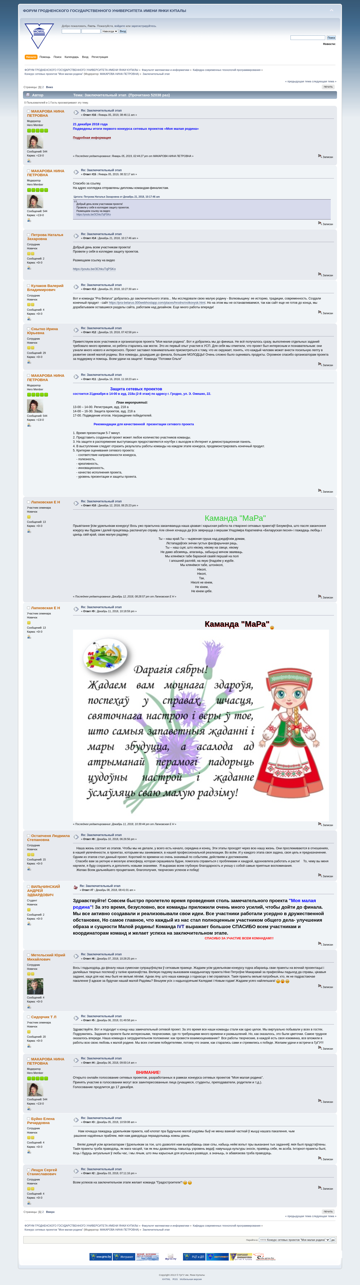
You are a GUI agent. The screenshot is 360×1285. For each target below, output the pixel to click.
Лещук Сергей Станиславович (42, 1172)
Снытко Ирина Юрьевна (42, 331)
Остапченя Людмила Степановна (48, 838)
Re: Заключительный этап (101, 110)
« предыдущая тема (298, 81)
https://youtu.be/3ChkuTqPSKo (93, 214)
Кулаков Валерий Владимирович (45, 288)
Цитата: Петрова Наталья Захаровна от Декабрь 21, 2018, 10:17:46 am (117, 196)
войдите (119, 25)
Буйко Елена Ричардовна (40, 1121)
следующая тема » (324, 81)
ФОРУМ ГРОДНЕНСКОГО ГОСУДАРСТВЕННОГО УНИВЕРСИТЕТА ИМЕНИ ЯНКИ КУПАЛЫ (104, 10)
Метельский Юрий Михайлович (46, 957)
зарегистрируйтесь (143, 25)
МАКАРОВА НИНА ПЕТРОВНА (119, 73)
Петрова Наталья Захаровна (45, 237)
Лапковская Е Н (45, 502)
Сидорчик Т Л (43, 1017)
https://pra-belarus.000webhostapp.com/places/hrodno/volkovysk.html (157, 302)
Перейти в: (252, 1240)
